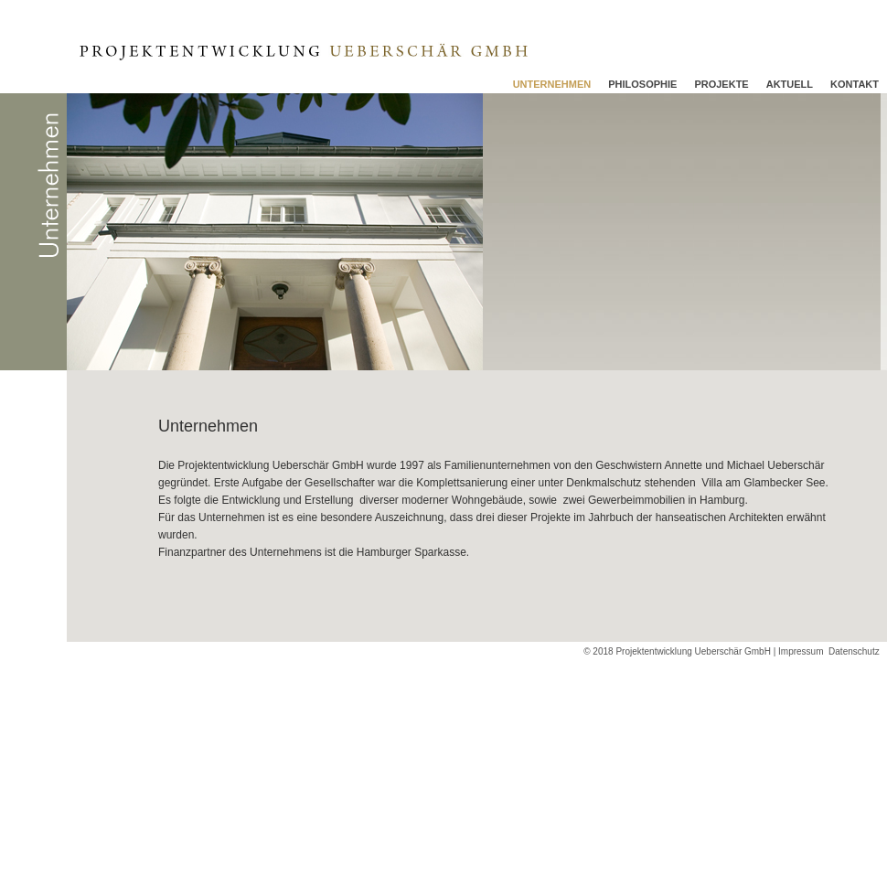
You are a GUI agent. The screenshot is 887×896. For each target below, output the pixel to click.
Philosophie (642, 84)
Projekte (721, 84)
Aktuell (789, 84)
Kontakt (854, 84)
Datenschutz (857, 651)
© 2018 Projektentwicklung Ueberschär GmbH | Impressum (703, 651)
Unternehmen (552, 84)
